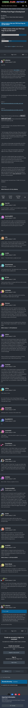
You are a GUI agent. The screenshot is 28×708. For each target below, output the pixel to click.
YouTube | (19, 8)
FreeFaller (7, 364)
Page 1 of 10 (14, 54)
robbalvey (4, 15)
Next (23, 54)
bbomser (7, 303)
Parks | (7, 8)
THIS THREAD (16, 70)
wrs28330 (7, 545)
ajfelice (7, 334)
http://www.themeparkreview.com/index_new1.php (12, 103)
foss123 (7, 203)
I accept (14, 705)
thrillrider (7, 477)
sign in (9, 46)
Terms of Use (5, 698)
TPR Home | (3, 8)
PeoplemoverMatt (10, 488)
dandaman (8, 528)
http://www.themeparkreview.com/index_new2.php (12, 110)
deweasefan (8, 408)
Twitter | (10, 8)
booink (7, 513)
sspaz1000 (8, 459)
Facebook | (14, 8)
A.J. (6, 578)
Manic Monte (8, 564)
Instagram (23, 8)
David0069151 (9, 419)
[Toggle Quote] (3, 611)
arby (6, 237)
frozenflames (8, 443)
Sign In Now (14, 662)
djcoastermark (9, 264)
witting (7, 388)
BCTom (7, 277)
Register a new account (14, 652)
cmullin (7, 253)
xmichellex (8, 290)
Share (6, 671)
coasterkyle (8, 430)
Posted (10, 62)
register (13, 46)
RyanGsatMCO (9, 216)
